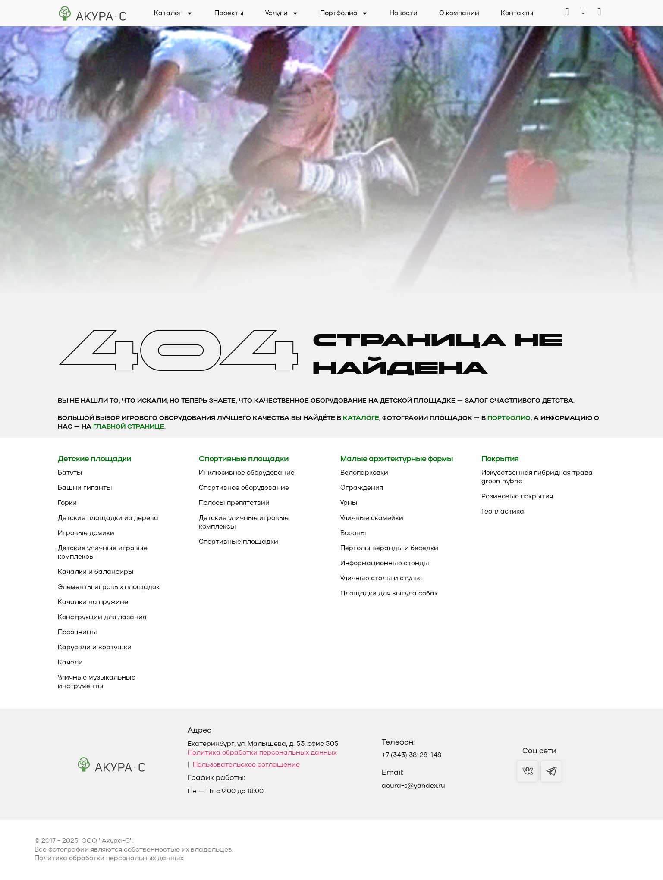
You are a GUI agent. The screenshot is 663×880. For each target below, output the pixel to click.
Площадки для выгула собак (389, 593)
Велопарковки (364, 473)
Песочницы (77, 632)
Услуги (282, 13)
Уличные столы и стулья (381, 578)
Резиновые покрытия (517, 496)
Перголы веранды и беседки (389, 548)
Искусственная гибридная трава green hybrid (537, 477)
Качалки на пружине (93, 602)
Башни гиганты (85, 488)
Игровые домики (86, 533)
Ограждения (361, 488)
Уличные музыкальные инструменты (96, 682)
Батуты (70, 473)
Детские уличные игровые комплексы (103, 553)
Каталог (173, 13)
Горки (67, 503)
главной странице (128, 427)
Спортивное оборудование (244, 488)
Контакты (517, 13)
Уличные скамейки (371, 518)
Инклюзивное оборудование (247, 473)
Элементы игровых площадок (109, 587)
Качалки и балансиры (96, 572)
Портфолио (344, 13)
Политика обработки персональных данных (262, 752)
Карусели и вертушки (95, 647)
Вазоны (353, 533)
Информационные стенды (384, 563)
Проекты (229, 13)
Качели (70, 662)
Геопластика (502, 511)
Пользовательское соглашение (246, 764)
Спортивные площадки (238, 542)
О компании (459, 13)
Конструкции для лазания (102, 617)
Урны (349, 503)
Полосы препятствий (234, 503)
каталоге (361, 418)
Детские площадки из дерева (108, 518)
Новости (404, 13)
